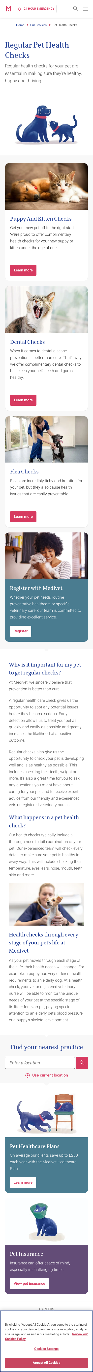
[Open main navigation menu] (86, 9)
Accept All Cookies (46, 1363)
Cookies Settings (46, 1349)
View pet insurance (29, 1283)
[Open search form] (76, 9)
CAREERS (46, 1309)
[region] (46, 1341)
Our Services (38, 25)
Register (21, 631)
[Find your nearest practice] (40, 1063)
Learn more (23, 270)
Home (20, 25)
